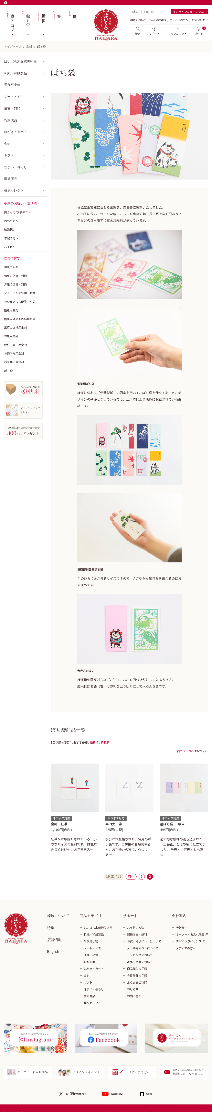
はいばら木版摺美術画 (20, 61)
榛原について (58, 916)
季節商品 (10, 179)
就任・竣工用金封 (15, 345)
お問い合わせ (200, 20)
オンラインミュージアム (188, 12)
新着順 (105, 742)
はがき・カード (15, 131)
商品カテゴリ (10, 20)
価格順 (94, 742)
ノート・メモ (14, 96)
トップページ (12, 46)
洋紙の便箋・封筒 (15, 284)
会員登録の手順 (137, 975)
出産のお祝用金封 (15, 327)
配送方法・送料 (137, 934)
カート (199, 30)
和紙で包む (11, 267)
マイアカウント (177, 30)
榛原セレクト (14, 190)
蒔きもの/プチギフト (17, 212)
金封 (29, 46)
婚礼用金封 (11, 310)
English (149, 12)
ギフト (9, 155)
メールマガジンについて (142, 948)
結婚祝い (9, 229)
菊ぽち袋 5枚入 (172, 823)
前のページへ (185, 751)
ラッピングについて (140, 955)
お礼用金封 (11, 336)
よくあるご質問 (137, 982)
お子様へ (9, 247)
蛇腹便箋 (10, 120)
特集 (57, 20)
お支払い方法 (135, 928)
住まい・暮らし (15, 167)
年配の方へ (11, 238)
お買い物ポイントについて (144, 941)
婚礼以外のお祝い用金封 (19, 319)
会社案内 (181, 928)
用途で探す (41, 20)
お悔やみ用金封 (14, 353)
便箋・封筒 (12, 108)
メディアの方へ (179, 20)
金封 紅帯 (59, 823)
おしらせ (132, 989)
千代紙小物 (12, 85)
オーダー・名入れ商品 (190, 934)
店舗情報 (72, 20)
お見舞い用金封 (14, 362)
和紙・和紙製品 (15, 73)
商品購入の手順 (137, 969)
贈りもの (26, 20)
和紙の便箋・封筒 (15, 276)
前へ (131, 876)
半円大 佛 (113, 823)
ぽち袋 (41, 46)
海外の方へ (11, 221)
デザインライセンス (189, 941)
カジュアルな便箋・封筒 (19, 302)
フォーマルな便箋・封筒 (19, 293)
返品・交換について (140, 962)
